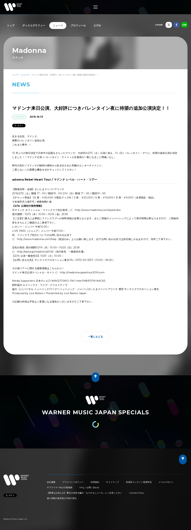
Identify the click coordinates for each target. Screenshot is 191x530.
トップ (11, 25)
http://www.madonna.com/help (36, 239)
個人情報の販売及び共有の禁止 (62, 498)
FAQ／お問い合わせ (89, 487)
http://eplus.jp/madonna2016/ (35, 251)
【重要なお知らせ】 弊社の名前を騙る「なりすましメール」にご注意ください (84, 492)
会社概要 (51, 482)
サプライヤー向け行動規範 (60, 487)
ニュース (58, 25)
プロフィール (78, 25)
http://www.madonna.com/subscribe (98, 210)
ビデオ (97, 25)
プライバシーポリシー (73, 482)
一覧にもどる (95, 336)
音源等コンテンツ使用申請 (139, 482)
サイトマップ (112, 482)
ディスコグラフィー (33, 25)
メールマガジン (166, 482)
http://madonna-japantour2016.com (82, 272)
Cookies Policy (136, 492)
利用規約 (95, 482)
